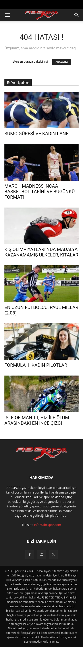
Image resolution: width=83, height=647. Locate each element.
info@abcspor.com (47, 525)
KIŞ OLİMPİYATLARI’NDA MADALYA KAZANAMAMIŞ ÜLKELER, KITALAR (41, 252)
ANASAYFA (62, 61)
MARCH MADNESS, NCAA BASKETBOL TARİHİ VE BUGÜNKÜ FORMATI (39, 191)
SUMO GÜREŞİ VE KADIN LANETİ (38, 133)
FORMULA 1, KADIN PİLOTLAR (35, 365)
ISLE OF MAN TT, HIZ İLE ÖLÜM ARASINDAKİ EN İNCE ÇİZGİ (36, 420)
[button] (7, 15)
